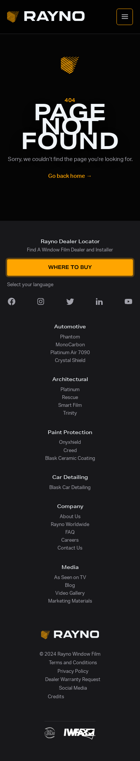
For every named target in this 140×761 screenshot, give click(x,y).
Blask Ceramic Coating (70, 458)
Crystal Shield (70, 360)
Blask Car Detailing (70, 487)
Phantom (70, 337)
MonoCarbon (70, 344)
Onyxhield (70, 442)
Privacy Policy (72, 671)
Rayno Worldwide (70, 524)
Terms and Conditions (73, 662)
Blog (70, 585)
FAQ (70, 532)
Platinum (70, 389)
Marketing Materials (70, 601)
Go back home (70, 176)
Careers (70, 540)
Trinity (70, 413)
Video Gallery (70, 593)
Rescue (70, 397)
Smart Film (70, 405)
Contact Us (70, 548)
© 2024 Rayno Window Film (70, 654)
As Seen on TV (70, 577)
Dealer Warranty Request (72, 679)
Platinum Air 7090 (70, 352)
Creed (70, 450)
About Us (70, 516)
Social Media (73, 688)
